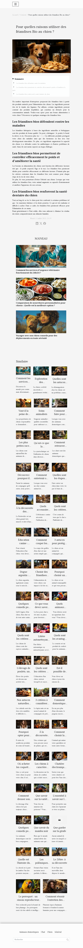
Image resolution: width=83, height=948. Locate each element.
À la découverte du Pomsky (41, 735)
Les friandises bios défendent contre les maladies (31, 83)
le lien (41, 136)
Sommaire (19, 79)
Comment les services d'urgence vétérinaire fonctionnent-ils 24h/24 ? (38, 271)
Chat (43, 932)
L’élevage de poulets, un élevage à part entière (23, 673)
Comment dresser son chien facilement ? (23, 801)
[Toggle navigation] (15, 4)
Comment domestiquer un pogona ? (59, 703)
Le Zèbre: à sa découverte (59, 861)
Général (23, 15)
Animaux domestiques (29, 932)
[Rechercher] (41, 939)
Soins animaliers (41, 412)
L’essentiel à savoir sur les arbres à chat (59, 799)
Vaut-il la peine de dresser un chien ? (23, 416)
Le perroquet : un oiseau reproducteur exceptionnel (28, 900)
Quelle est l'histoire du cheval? (23, 863)
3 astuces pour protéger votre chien (59, 543)
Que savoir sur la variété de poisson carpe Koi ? (41, 801)
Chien (49, 932)
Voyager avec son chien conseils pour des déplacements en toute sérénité (36, 337)
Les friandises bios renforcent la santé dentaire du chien (33, 94)
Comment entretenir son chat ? (41, 478)
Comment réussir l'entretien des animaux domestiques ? (55, 901)
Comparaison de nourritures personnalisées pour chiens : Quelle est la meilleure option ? (40, 304)
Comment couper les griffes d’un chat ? (41, 545)
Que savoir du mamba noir (41, 829)
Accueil (15, 15)
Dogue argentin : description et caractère (23, 577)
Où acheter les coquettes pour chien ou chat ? (23, 769)
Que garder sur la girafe (59, 829)
